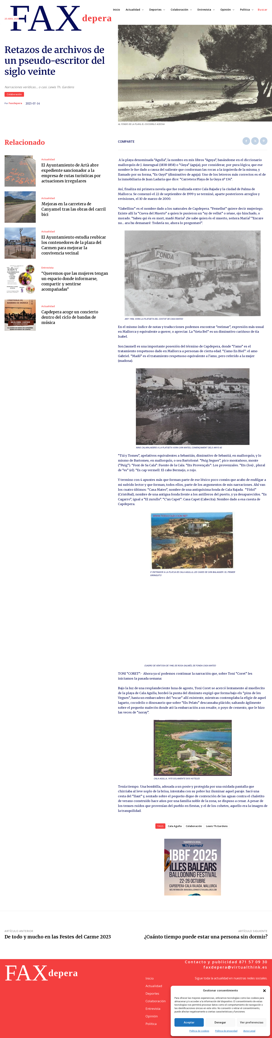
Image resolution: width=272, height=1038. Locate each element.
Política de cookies (199, 1031)
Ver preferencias (251, 1022)
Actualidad (48, 159)
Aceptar (189, 1022)
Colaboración (14, 94)
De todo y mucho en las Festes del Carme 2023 (58, 937)
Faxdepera (15, 103)
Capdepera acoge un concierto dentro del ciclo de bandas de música (69, 317)
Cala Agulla (175, 826)
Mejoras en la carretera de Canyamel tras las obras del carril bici (73, 209)
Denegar (220, 1022)
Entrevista (47, 267)
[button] (264, 991)
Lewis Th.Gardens (217, 826)
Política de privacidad (226, 1031)
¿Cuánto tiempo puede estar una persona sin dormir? (205, 937)
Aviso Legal (249, 1031)
